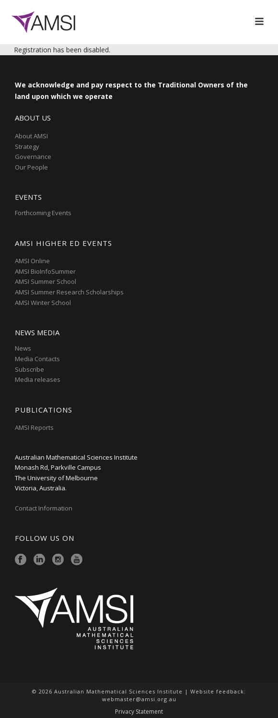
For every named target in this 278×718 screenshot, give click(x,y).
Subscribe (29, 369)
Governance (33, 156)
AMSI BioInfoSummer (45, 271)
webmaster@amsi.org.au (139, 699)
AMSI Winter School (43, 302)
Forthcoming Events (43, 212)
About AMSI (31, 136)
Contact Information (44, 508)
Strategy (27, 146)
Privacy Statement (139, 712)
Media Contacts (37, 358)
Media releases (37, 379)
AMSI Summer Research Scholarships (69, 292)
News (23, 348)
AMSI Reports (34, 427)
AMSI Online (32, 260)
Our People (31, 167)
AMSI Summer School (45, 281)
